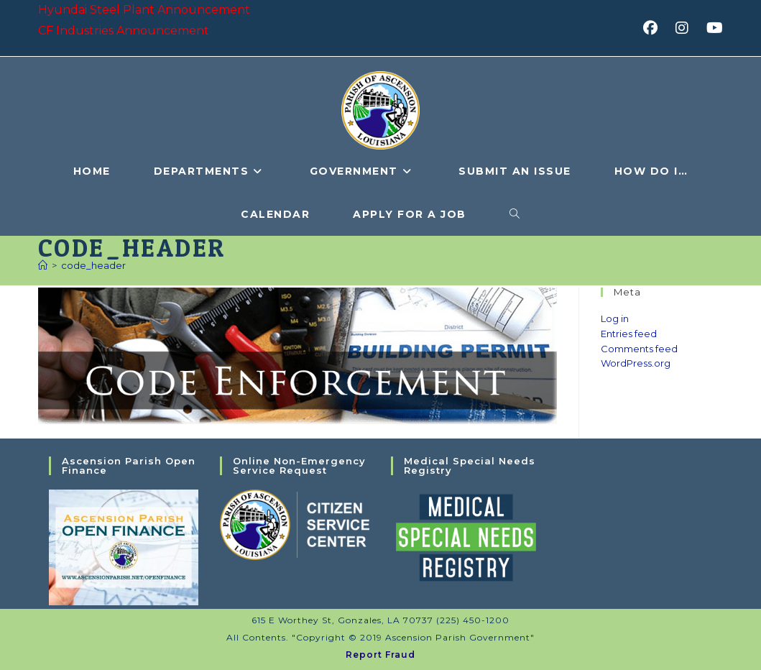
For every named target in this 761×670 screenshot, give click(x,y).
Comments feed (639, 348)
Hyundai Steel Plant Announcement (144, 10)
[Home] (42, 265)
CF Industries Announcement (123, 30)
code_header (93, 265)
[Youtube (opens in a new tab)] (712, 28)
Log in (615, 318)
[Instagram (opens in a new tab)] (686, 28)
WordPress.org (635, 363)
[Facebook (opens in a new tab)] (655, 28)
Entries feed (629, 333)
